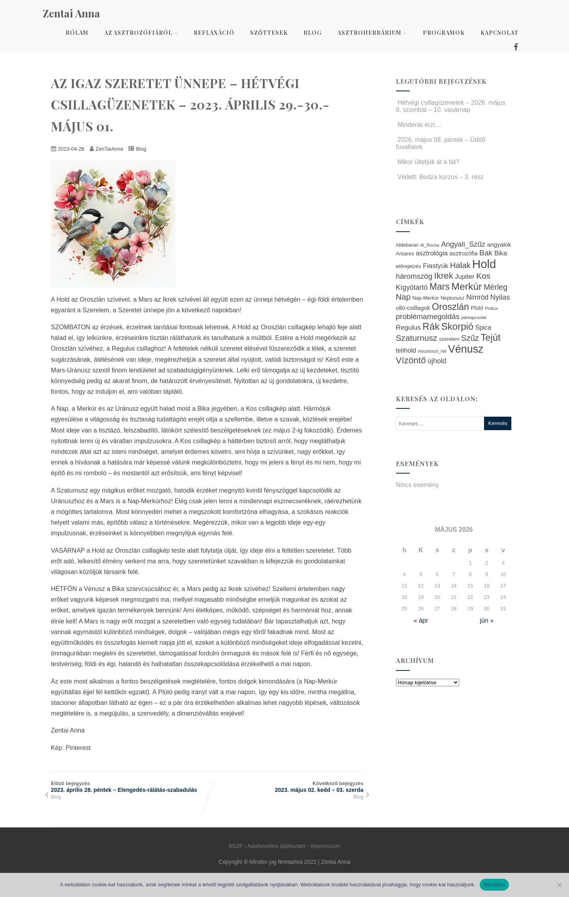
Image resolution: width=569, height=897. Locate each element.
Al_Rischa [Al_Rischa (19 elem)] (429, 245)
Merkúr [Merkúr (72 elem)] (466, 286)
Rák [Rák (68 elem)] (430, 326)
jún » (487, 620)
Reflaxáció (214, 32)
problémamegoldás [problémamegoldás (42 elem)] (428, 316)
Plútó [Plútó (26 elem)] (477, 308)
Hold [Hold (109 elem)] (484, 263)
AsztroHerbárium (372, 32)
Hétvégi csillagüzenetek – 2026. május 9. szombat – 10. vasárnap (451, 106)
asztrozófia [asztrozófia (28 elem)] (464, 253)
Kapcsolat (499, 32)
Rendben (494, 885)
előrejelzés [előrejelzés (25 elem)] (408, 266)
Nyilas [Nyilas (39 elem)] (500, 297)
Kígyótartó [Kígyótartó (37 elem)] (412, 287)
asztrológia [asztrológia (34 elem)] (432, 253)
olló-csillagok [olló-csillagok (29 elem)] (413, 307)
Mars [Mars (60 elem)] (440, 286)
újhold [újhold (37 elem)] (437, 361)
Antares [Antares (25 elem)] (405, 254)
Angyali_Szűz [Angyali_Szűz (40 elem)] (463, 244)
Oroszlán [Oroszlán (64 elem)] (450, 307)
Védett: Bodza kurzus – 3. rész (440, 177)
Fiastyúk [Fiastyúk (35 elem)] (435, 266)
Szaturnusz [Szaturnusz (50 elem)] (416, 337)
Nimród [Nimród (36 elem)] (477, 297)
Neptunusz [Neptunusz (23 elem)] (453, 298)
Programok (444, 32)
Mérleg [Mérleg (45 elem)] (495, 287)
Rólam (77, 32)
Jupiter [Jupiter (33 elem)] (464, 276)
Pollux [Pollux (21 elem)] (491, 308)
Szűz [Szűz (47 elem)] (470, 338)
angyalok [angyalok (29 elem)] (499, 244)
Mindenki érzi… (418, 124)
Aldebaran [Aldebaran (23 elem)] (407, 245)
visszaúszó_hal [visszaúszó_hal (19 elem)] (432, 351)
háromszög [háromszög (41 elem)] (414, 276)
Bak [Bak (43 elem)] (485, 253)
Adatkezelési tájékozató (276, 846)
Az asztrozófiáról (141, 32)
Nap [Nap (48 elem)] (403, 296)
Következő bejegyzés (285, 786)
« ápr (421, 620)
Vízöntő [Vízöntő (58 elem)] (411, 360)
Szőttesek (269, 32)
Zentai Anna (71, 13)
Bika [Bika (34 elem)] (500, 253)
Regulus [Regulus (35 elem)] (408, 327)
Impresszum (325, 846)
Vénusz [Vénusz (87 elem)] (465, 349)
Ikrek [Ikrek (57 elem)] (443, 276)
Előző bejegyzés (129, 786)
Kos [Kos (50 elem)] (483, 275)
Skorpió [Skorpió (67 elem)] (457, 326)
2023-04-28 (71, 149)
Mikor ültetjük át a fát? (428, 162)
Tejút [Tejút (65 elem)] (490, 337)
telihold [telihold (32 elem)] (406, 350)
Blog (312, 32)
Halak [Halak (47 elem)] (460, 265)
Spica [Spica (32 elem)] (483, 327)
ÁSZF (235, 846)
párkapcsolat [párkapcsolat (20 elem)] (473, 317)
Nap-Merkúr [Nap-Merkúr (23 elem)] (426, 298)
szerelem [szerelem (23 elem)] (449, 339)
